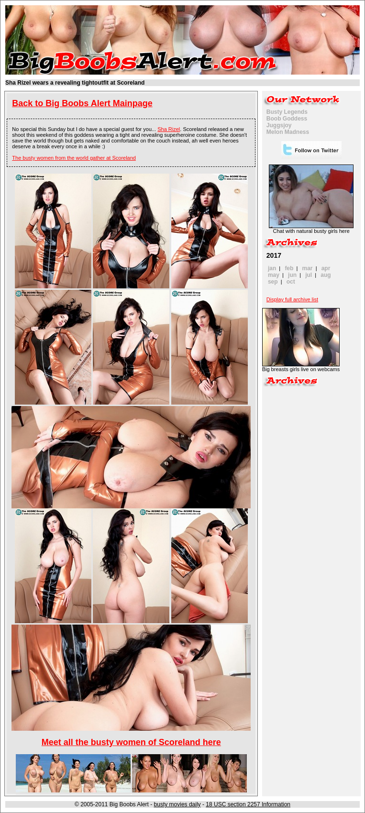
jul (308, 275)
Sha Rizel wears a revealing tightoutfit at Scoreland (74, 82)
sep (273, 281)
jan (272, 268)
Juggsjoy (279, 125)
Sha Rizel (168, 129)
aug (326, 275)
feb (289, 268)
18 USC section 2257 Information (248, 804)
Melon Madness (287, 132)
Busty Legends (287, 112)
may (273, 275)
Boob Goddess (286, 118)
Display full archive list (292, 299)
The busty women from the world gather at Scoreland (74, 158)
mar (307, 268)
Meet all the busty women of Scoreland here (131, 742)
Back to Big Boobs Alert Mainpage (82, 103)
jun (292, 275)
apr (326, 268)
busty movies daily (177, 804)
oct (291, 281)
